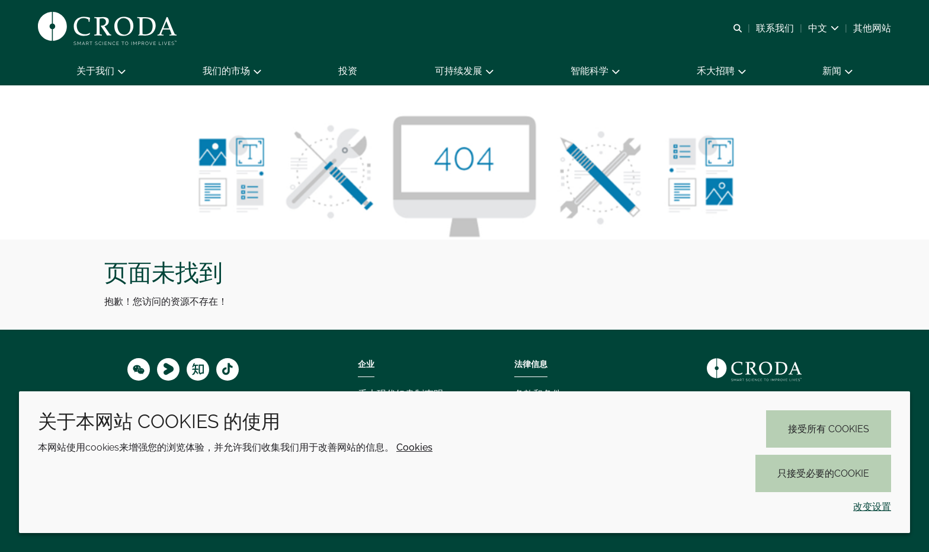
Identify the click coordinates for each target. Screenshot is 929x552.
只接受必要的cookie (823, 473)
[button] (100, 71)
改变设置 (872, 506)
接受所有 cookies (828, 429)
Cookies (414, 447)
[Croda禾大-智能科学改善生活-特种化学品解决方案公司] (109, 28)
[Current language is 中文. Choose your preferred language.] (823, 28)
